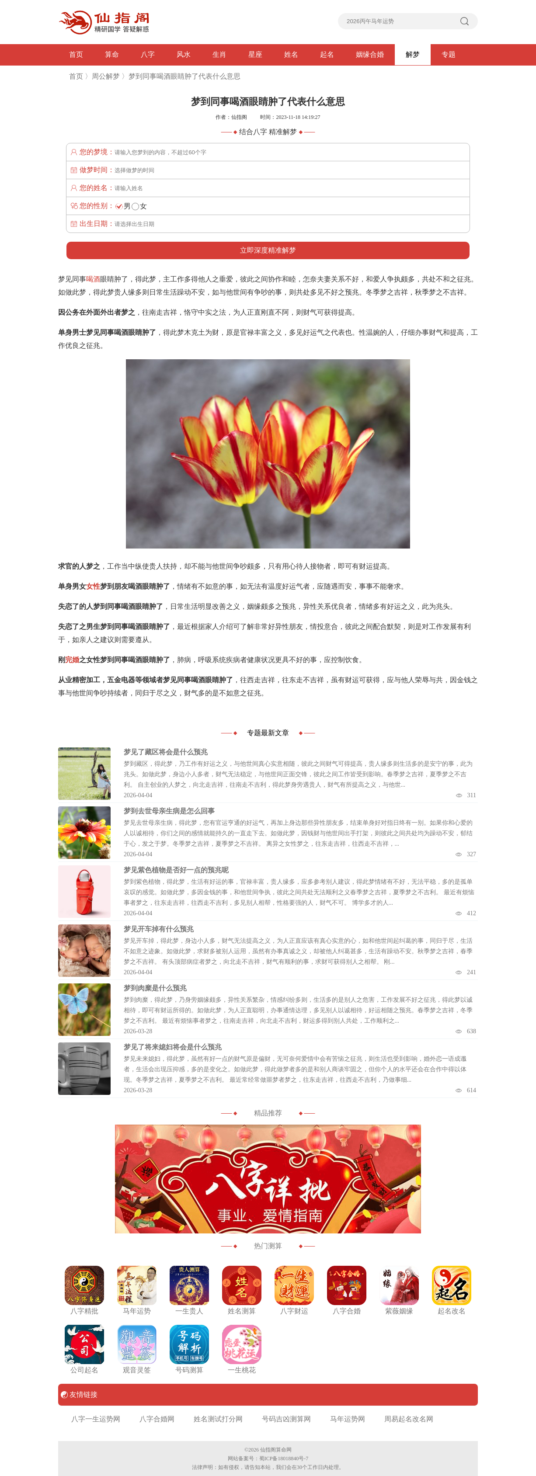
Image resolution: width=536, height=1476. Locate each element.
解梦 (413, 54)
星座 (255, 54)
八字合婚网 (156, 1419)
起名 (327, 54)
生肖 (219, 54)
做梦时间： (97, 170)
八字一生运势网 (95, 1419)
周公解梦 (106, 76)
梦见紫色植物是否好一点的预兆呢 (176, 870)
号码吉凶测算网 (286, 1419)
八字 (148, 54)
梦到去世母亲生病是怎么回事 (169, 811)
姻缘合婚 (370, 54)
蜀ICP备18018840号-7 (284, 1458)
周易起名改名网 (408, 1419)
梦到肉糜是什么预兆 (155, 988)
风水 (184, 54)
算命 (112, 54)
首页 (76, 54)
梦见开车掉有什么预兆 (159, 929)
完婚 (72, 659)
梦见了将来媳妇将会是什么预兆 (173, 1047)
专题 (449, 54)
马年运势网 (347, 1419)
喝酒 (93, 279)
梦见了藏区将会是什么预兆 (166, 752)
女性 (93, 586)
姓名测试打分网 (218, 1419)
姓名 (291, 54)
